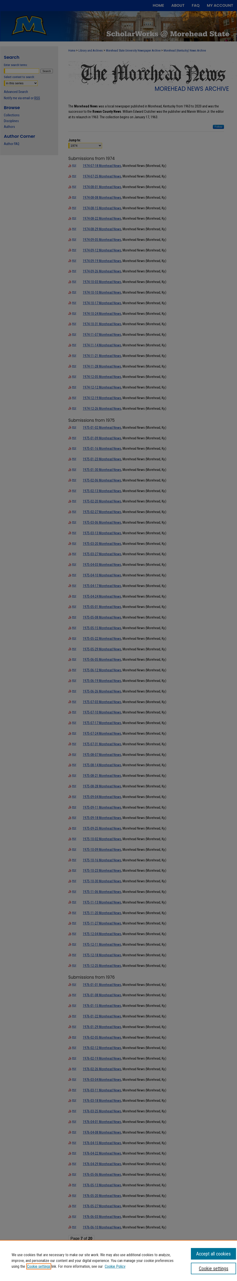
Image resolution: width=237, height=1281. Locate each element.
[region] (118, 1260)
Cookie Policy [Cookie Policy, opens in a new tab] (115, 1266)
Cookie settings (38, 1266)
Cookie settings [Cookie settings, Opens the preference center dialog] (213, 1268)
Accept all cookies (213, 1254)
